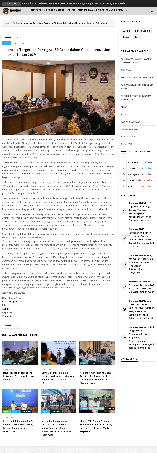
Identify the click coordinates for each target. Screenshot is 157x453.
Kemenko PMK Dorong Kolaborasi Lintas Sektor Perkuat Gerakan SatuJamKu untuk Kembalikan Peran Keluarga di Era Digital (141, 317)
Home (33, 14)
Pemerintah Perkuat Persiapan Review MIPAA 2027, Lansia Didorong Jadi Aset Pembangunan (141, 294)
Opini (137, 44)
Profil (45, 14)
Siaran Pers (17, 370)
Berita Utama (12, 45)
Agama (7, 419)
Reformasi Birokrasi (131, 14)
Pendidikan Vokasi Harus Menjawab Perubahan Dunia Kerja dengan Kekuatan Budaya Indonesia (73, 3)
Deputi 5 (6, 316)
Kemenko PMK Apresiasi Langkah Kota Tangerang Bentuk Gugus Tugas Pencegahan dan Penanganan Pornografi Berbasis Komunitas (141, 345)
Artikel (126, 38)
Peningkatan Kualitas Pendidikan (137, 85)
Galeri (82, 14)
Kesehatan (126, 77)
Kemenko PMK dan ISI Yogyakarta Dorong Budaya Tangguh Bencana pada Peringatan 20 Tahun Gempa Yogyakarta (139, 219)
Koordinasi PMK (96, 416)
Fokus (126, 44)
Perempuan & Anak (129, 137)
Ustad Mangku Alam (12, 309)
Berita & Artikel (63, 14)
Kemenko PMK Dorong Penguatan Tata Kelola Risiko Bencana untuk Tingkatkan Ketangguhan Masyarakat (140, 271)
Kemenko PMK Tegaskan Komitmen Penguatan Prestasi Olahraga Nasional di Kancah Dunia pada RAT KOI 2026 (141, 245)
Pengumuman (98, 14)
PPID (113, 14)
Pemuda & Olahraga (130, 129)
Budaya (16, 30)
